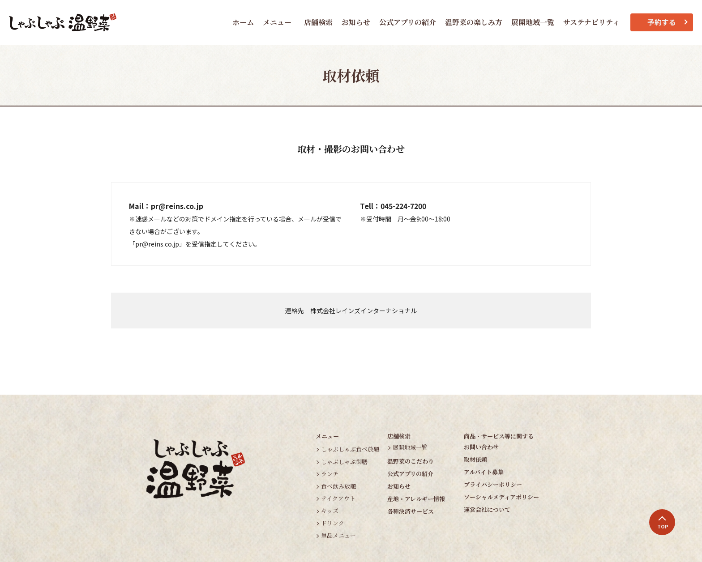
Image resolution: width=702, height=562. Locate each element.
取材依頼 (475, 459)
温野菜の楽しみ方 (473, 22)
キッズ (329, 511)
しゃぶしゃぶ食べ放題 (350, 449)
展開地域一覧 (532, 22)
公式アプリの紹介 (407, 22)
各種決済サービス (410, 511)
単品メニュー (338, 535)
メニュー (277, 22)
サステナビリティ (591, 22)
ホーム (243, 22)
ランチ (329, 473)
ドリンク (332, 523)
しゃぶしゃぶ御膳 (344, 461)
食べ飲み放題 (338, 486)
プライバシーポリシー (493, 484)
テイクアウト (338, 498)
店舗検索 (318, 22)
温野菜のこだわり (410, 461)
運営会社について (487, 509)
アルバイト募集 (484, 472)
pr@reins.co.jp (177, 205)
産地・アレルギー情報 (416, 498)
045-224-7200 (403, 205)
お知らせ (356, 22)
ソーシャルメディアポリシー (501, 497)
